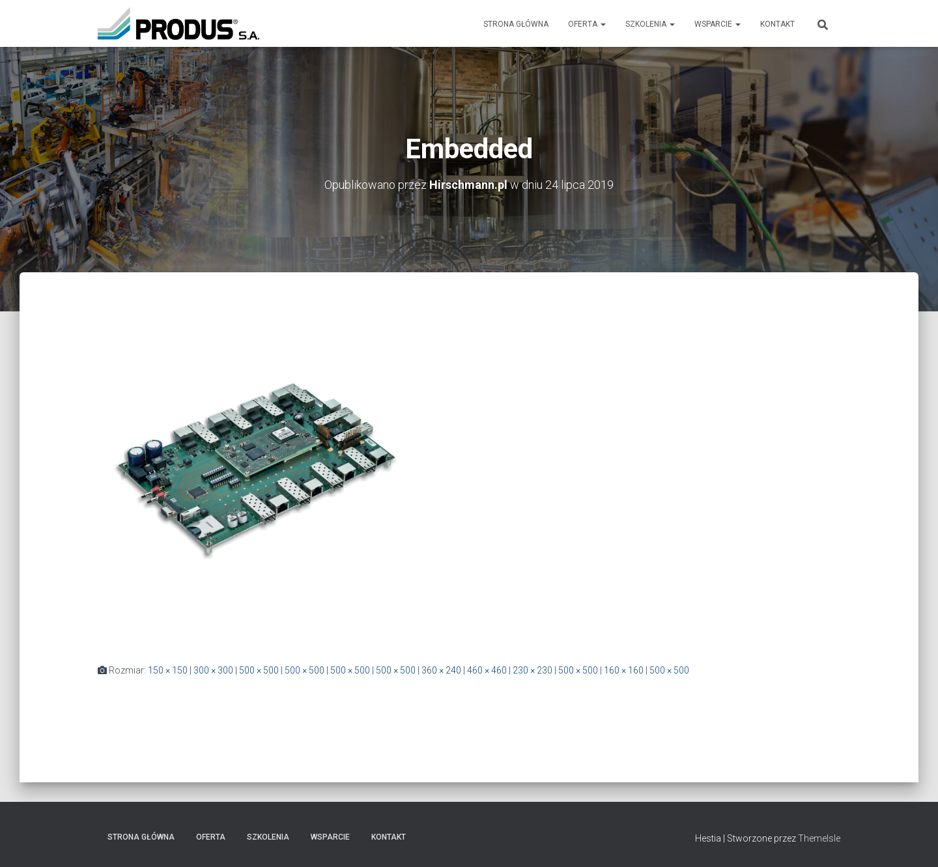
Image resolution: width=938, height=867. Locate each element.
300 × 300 (213, 670)
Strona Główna (515, 24)
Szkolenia (650, 24)
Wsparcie (717, 24)
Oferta (587, 24)
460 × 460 (487, 670)
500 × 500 (259, 670)
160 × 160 (624, 670)
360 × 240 (441, 670)
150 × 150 (168, 670)
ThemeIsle (819, 838)
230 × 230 (532, 670)
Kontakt (777, 24)
